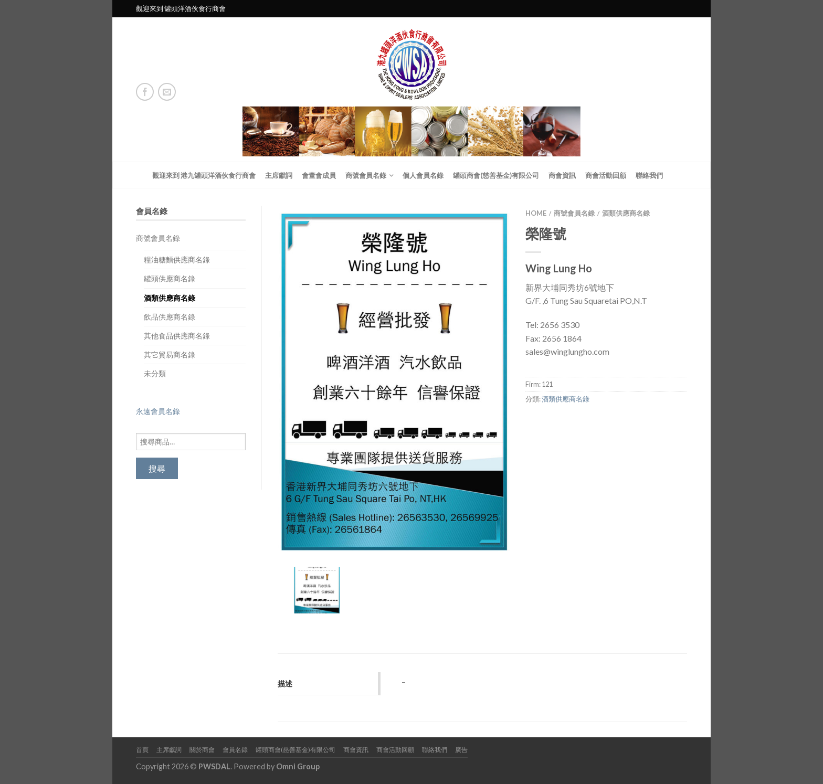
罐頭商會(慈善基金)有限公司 (496, 175)
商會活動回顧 (605, 175)
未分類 (155, 373)
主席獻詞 (278, 175)
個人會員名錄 (423, 175)
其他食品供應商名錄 (177, 335)
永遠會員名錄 (158, 411)
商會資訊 (562, 175)
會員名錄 (235, 749)
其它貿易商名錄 (169, 354)
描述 (285, 683)
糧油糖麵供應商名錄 (177, 259)
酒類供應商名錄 (169, 297)
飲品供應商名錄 (169, 316)
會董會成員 (319, 175)
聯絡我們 (649, 175)
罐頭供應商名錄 (169, 278)
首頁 (142, 749)
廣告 (461, 749)
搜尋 (157, 468)
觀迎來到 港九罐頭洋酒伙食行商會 (204, 175)
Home (535, 213)
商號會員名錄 (365, 175)
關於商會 (202, 749)
